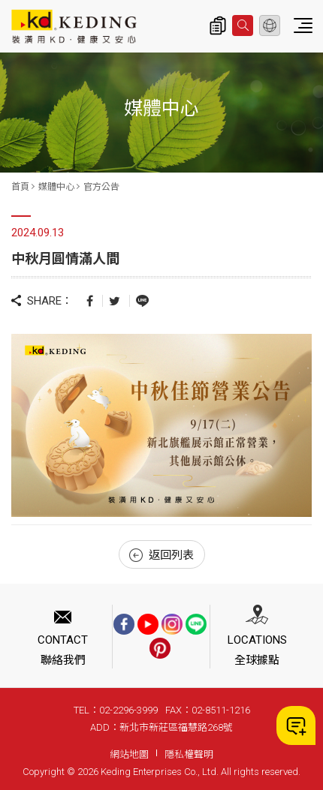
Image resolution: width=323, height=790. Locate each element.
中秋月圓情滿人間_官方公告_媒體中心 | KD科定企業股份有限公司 (74, 26)
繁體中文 (269, 25)
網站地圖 (129, 754)
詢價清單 (217, 25)
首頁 (20, 187)
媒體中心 (56, 187)
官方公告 (101, 187)
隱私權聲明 (189, 754)
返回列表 (161, 555)
